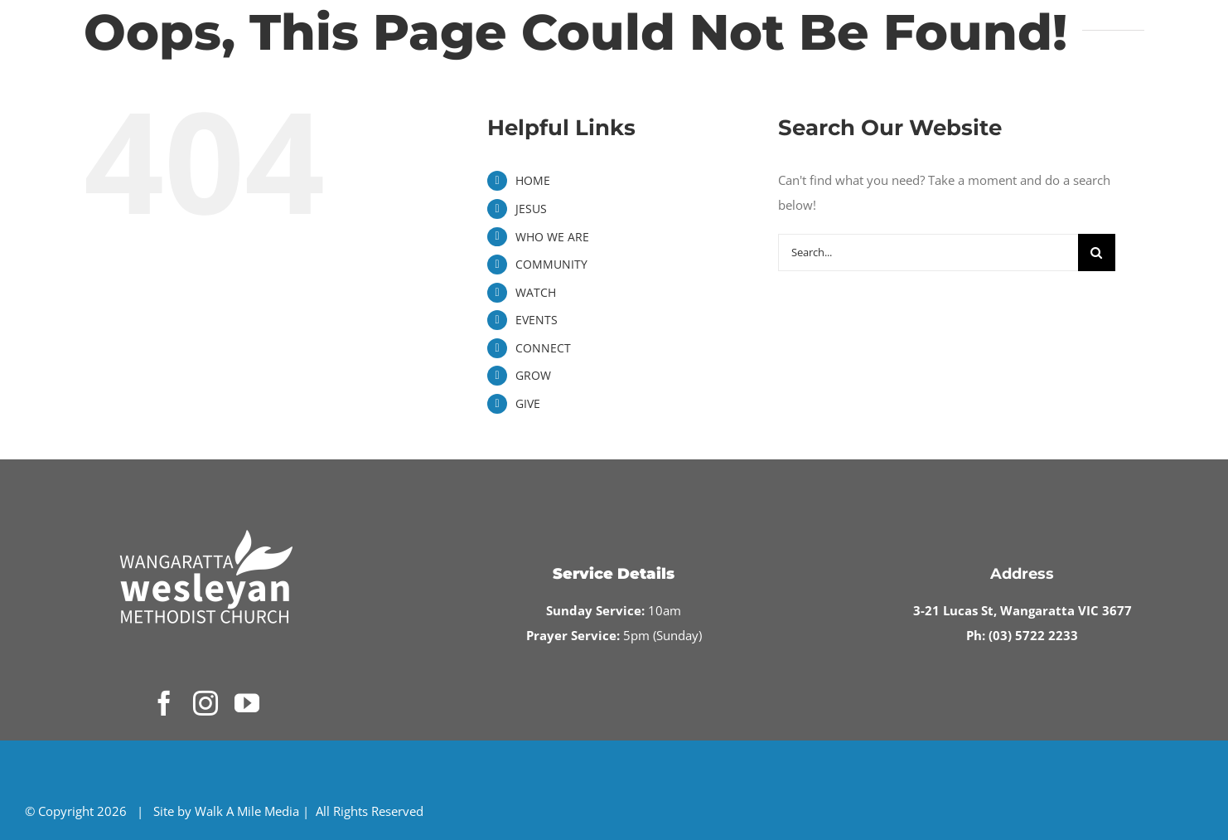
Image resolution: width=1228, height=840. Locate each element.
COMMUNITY (551, 264)
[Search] (1096, 252)
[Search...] (928, 252)
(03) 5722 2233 (1033, 635)
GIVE (527, 403)
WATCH (535, 292)
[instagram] (205, 703)
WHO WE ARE (552, 237)
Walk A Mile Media (247, 811)
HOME (532, 180)
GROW (533, 375)
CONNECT (543, 348)
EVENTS (536, 320)
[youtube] (246, 703)
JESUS (531, 208)
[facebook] (164, 703)
